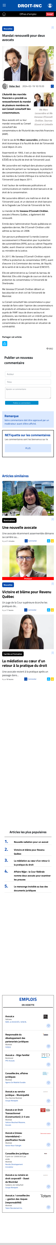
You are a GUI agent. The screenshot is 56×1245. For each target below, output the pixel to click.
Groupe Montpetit (11, 1100)
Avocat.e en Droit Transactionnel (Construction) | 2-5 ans (17, 1113)
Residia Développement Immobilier (14, 1165)
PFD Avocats (10, 1060)
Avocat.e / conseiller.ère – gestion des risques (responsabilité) (17, 1199)
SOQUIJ (8, 1047)
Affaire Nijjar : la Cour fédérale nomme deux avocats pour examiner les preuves (32, 875)
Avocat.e (9, 1016)
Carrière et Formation (13, 653)
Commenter (32, 540)
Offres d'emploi (28, 14)
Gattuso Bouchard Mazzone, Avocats (15, 1123)
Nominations (9, 520)
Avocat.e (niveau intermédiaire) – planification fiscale (15, 1136)
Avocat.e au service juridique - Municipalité (17, 1093)
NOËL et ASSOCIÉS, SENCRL (16, 1021)
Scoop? (50, 14)
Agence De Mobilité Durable (15, 1082)
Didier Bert (14, 86)
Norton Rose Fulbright (13, 1145)
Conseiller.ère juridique (17, 1153)
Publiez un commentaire (21, 402)
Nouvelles (8, 28)
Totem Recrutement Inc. (13, 1208)
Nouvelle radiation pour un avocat (31, 842)
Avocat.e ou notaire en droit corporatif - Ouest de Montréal (17, 1178)
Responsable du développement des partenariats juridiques (17, 1038)
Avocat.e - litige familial (17, 1055)
